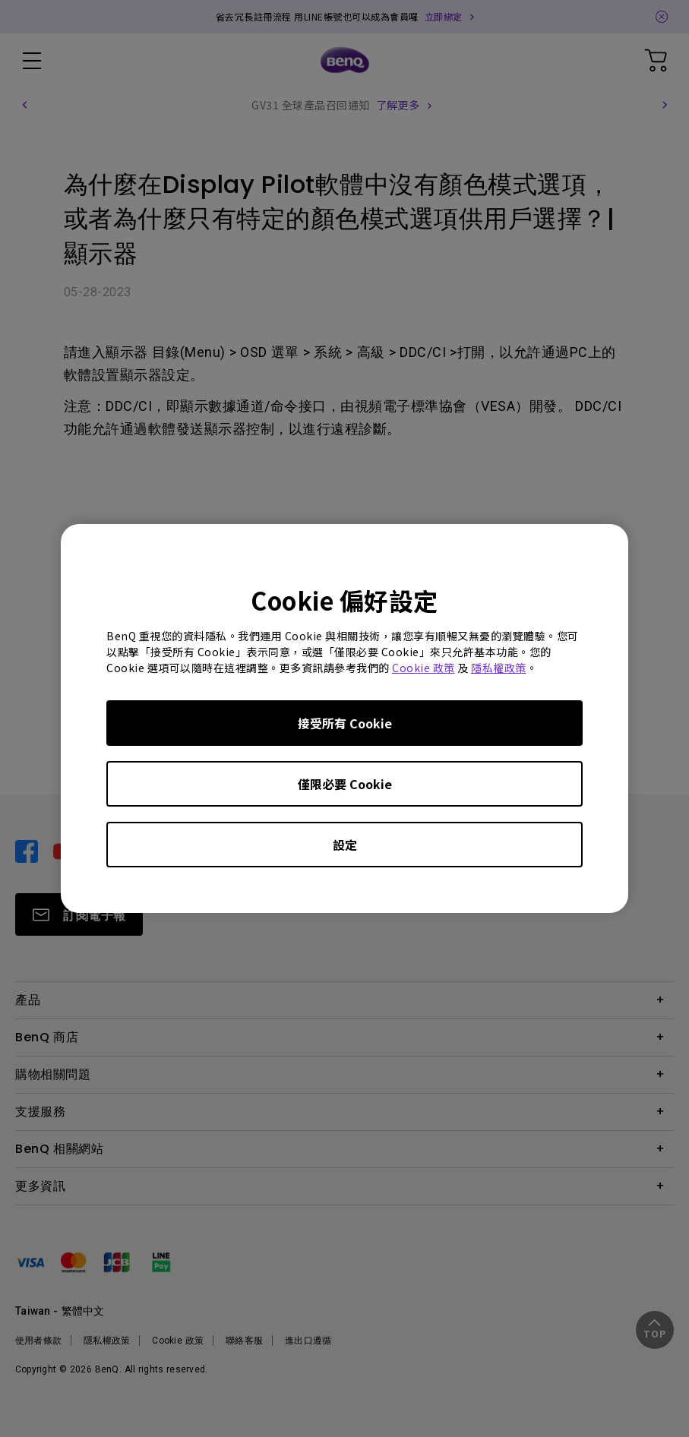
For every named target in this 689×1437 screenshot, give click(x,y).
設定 (345, 844)
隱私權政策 (498, 667)
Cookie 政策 (423, 667)
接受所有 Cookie (345, 723)
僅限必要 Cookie (345, 784)
